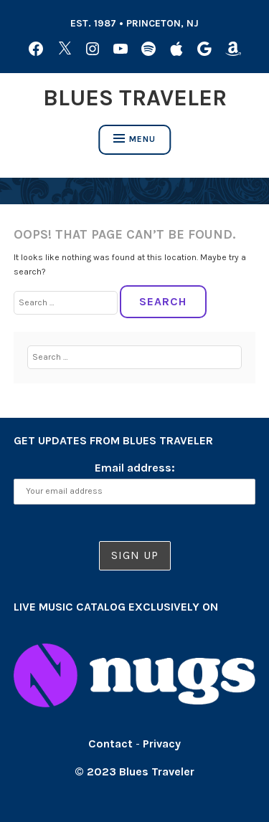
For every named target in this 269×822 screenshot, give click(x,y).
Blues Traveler (135, 98)
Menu (134, 138)
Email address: (135, 467)
